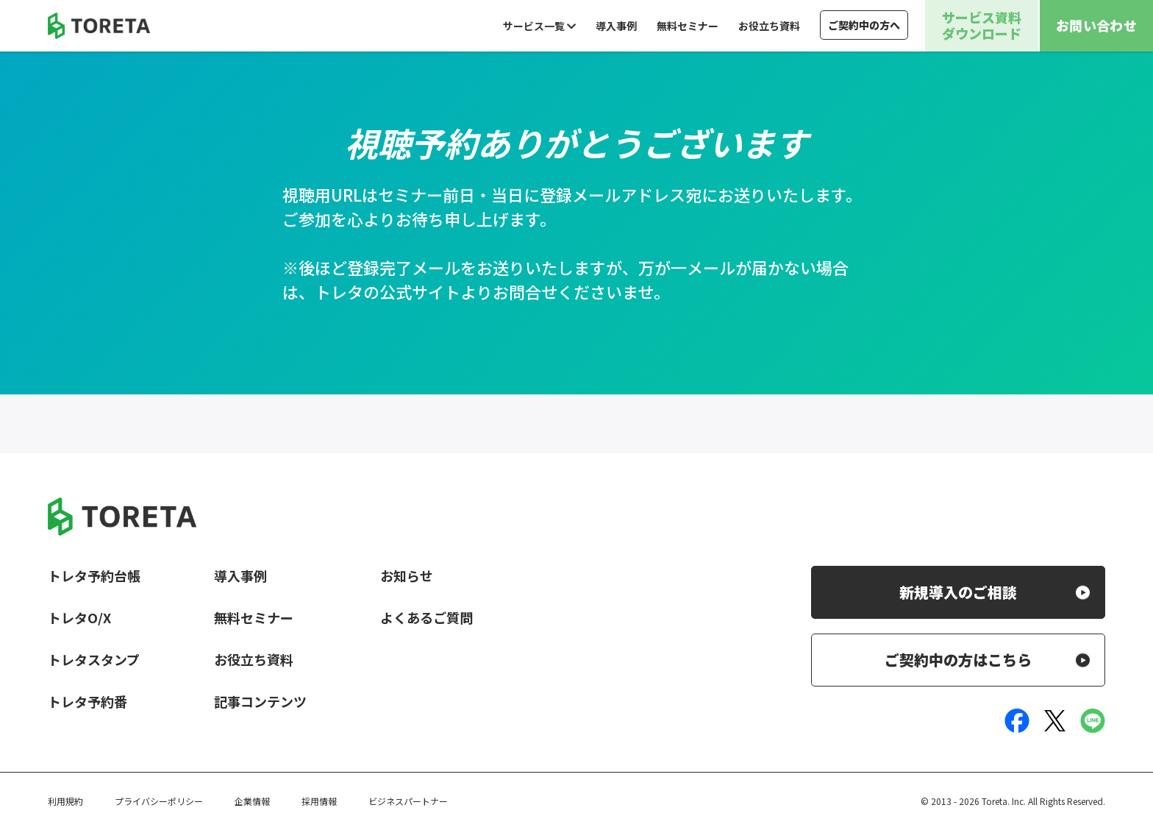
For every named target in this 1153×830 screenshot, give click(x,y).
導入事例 (616, 25)
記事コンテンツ (260, 701)
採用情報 (319, 801)
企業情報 (252, 801)
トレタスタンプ (94, 659)
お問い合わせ (1096, 25)
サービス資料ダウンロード (981, 25)
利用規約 (65, 801)
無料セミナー (687, 25)
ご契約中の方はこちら (958, 659)
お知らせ (406, 575)
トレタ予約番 (87, 701)
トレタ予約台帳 (94, 575)
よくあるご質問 (426, 617)
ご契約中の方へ (864, 25)
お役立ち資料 (769, 25)
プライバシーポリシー (159, 801)
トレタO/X (79, 617)
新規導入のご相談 (958, 592)
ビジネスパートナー (408, 801)
